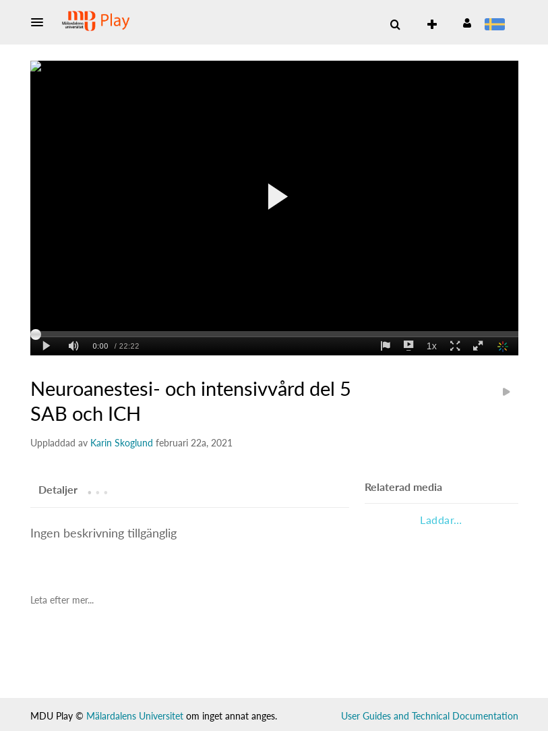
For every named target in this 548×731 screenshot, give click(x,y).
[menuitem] (497, 25)
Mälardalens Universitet (134, 716)
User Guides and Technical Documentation (429, 716)
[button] (41, 22)
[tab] (58, 489)
